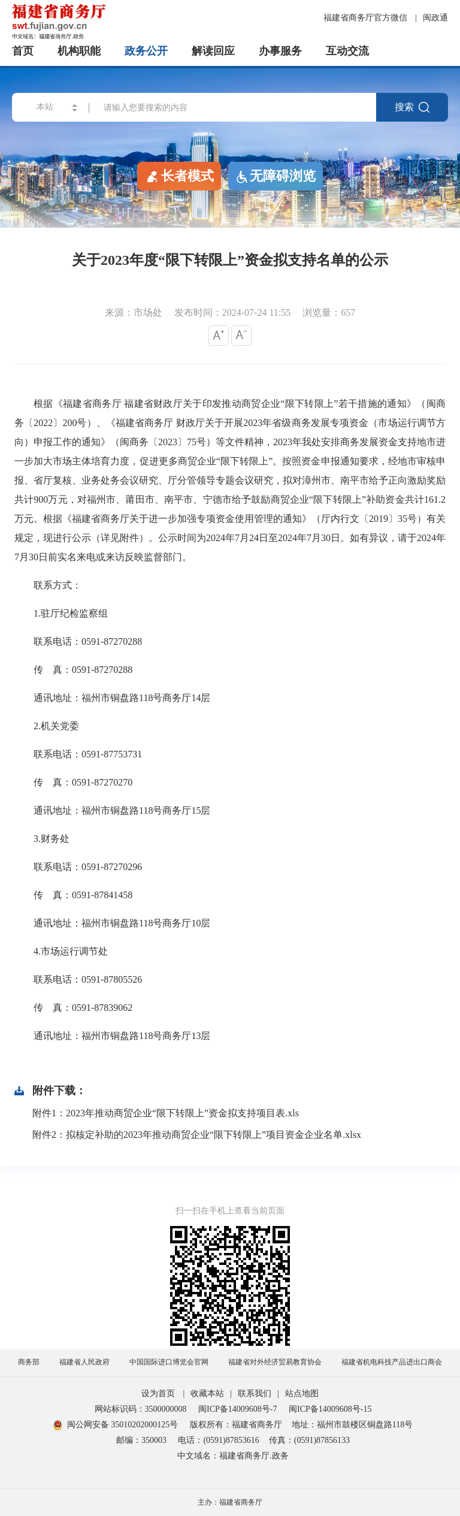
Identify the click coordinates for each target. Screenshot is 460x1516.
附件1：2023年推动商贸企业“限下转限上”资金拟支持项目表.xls (165, 1113)
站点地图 (302, 1393)
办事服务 (280, 51)
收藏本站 (207, 1393)
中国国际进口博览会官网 (168, 1362)
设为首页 (158, 1393)
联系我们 (254, 1393)
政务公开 (146, 51)
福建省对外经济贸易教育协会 (275, 1362)
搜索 (412, 107)
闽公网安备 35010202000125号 (115, 1424)
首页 (23, 51)
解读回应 (213, 51)
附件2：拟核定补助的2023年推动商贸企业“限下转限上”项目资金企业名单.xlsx (196, 1135)
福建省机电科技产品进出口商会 (391, 1362)
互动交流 (347, 51)
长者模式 (179, 175)
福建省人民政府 (84, 1362)
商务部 (29, 1362)
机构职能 (79, 51)
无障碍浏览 (275, 176)
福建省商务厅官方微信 (366, 17)
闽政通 (435, 17)
